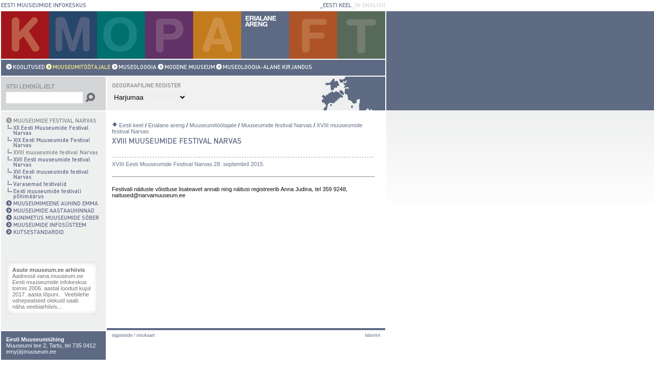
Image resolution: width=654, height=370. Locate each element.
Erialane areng (166, 125)
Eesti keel (131, 125)
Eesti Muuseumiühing (35, 339)
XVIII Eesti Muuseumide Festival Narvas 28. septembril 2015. (188, 164)
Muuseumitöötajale (213, 125)
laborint (372, 335)
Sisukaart (145, 335)
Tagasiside (122, 335)
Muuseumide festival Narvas (276, 125)
